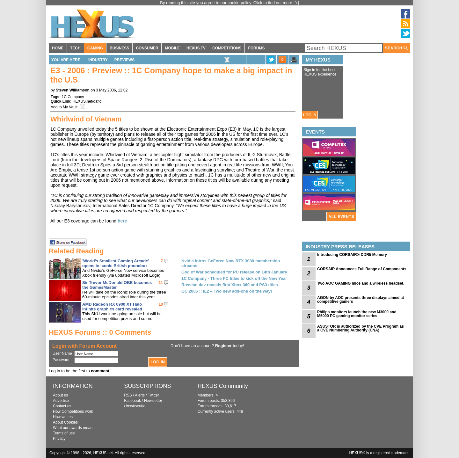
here (122, 220)
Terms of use (64, 433)
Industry (98, 60)
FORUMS (256, 48)
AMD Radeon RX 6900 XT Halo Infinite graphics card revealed (112, 306)
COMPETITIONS (226, 48)
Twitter (153, 395)
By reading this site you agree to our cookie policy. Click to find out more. (227, 2)
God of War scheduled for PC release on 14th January (234, 272)
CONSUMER (147, 48)
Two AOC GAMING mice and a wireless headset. (360, 283)
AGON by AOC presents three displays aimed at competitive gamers (360, 299)
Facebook (132, 400)
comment (100, 370)
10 (161, 304)
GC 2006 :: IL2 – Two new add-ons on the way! (226, 291)
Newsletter (153, 400)
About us (60, 395)
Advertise (61, 400)
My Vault (70, 107)
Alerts (140, 395)
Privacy (59, 438)
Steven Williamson (73, 90)
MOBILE (172, 48)
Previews (124, 60)
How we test (63, 417)
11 (161, 282)
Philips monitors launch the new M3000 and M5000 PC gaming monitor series (357, 314)
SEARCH (396, 48)
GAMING (95, 48)
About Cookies (65, 422)
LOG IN (309, 115)
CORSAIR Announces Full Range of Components (361, 269)
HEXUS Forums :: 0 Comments (100, 332)
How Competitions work (73, 411)
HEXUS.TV (196, 48)
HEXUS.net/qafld (87, 101)
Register (223, 345)
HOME (57, 48)
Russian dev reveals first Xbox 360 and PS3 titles (229, 284)
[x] (297, 2)
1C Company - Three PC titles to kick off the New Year (234, 278)
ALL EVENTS (341, 216)
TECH (75, 48)
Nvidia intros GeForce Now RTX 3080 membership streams (230, 263)
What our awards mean (72, 427)
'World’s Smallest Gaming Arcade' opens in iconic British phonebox (115, 263)
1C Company (73, 97)
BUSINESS (119, 48)
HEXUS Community (223, 386)
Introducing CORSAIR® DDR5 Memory (352, 255)
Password (61, 360)
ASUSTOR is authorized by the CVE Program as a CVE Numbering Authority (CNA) (360, 328)
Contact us (62, 406)
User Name (62, 353)
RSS (128, 395)
